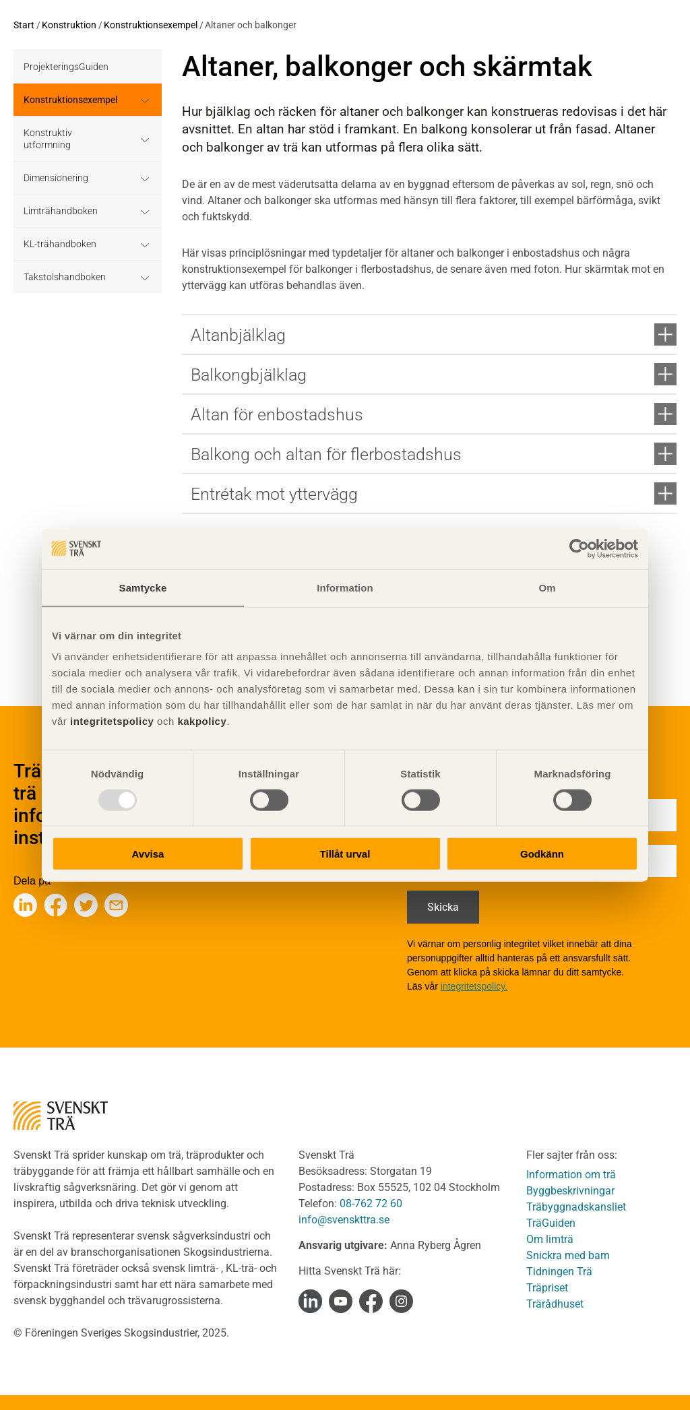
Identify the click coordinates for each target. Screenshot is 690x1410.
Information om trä (571, 1174)
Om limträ (549, 1239)
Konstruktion (69, 25)
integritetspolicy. (474, 986)
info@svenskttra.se (344, 1219)
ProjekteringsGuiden (66, 66)
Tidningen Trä (559, 1271)
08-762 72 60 (371, 1203)
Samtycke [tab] (143, 587)
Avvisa (148, 854)
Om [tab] (546, 587)
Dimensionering (56, 177)
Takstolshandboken (65, 276)
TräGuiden (550, 1223)
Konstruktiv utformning (48, 138)
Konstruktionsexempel (150, 25)
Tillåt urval (345, 854)
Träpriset (547, 1287)
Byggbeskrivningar (570, 1190)
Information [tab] (345, 587)
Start (23, 25)
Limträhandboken (61, 210)
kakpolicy (201, 721)
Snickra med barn (568, 1255)
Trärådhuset (555, 1303)
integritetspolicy (110, 721)
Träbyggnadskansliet (576, 1206)
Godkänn (542, 854)
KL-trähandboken (60, 243)
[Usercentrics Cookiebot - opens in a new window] (579, 548)
